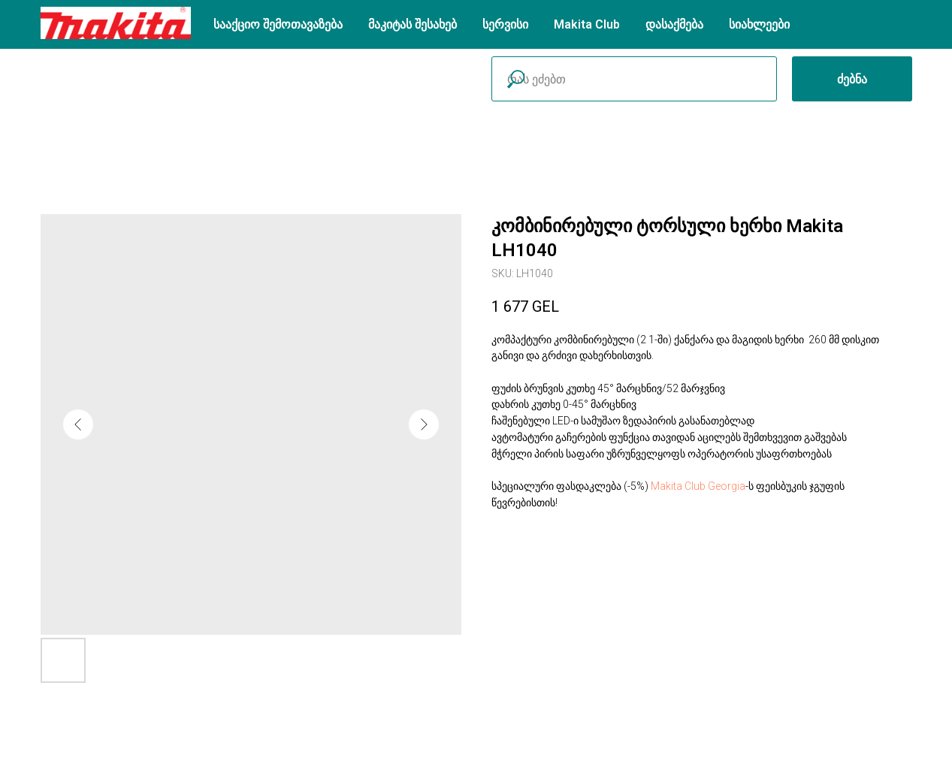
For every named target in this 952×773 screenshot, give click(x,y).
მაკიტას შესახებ (412, 24)
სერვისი (505, 24)
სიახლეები (759, 24)
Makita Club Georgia (698, 486)
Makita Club (587, 24)
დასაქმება (674, 24)
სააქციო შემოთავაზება (278, 24)
